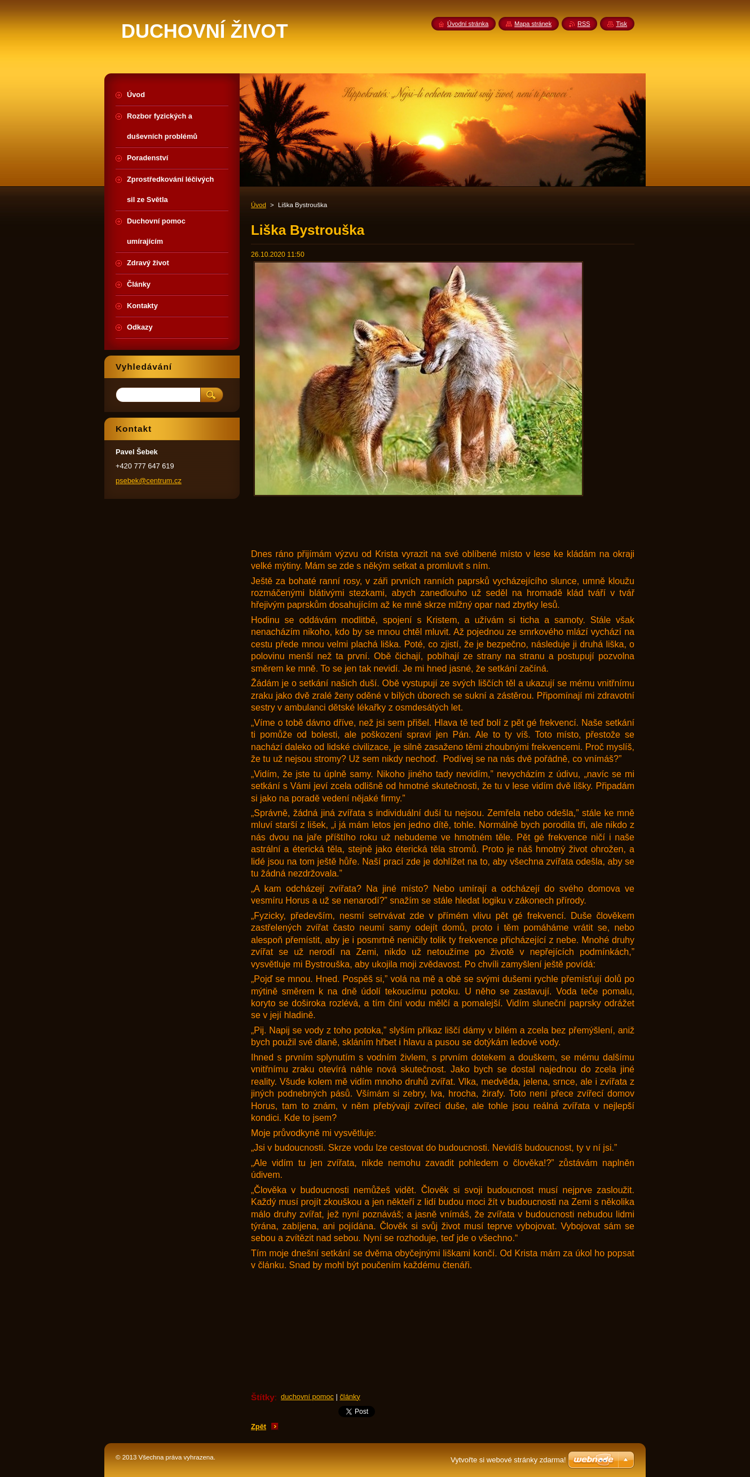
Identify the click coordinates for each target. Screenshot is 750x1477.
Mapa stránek (533, 23)
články (349, 1396)
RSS (583, 23)
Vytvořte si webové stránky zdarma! (508, 1460)
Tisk (621, 23)
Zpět (258, 1426)
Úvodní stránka (467, 23)
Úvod (258, 204)
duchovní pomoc (307, 1396)
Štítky (263, 1397)
